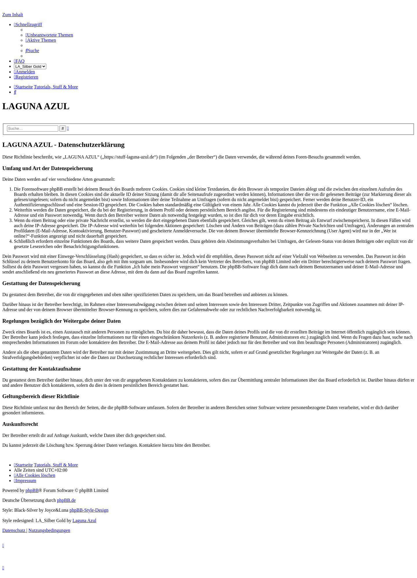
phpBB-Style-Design (89, 510)
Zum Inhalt (12, 14)
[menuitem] (49, 34)
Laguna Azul (84, 520)
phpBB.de (66, 500)
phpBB (32, 490)
